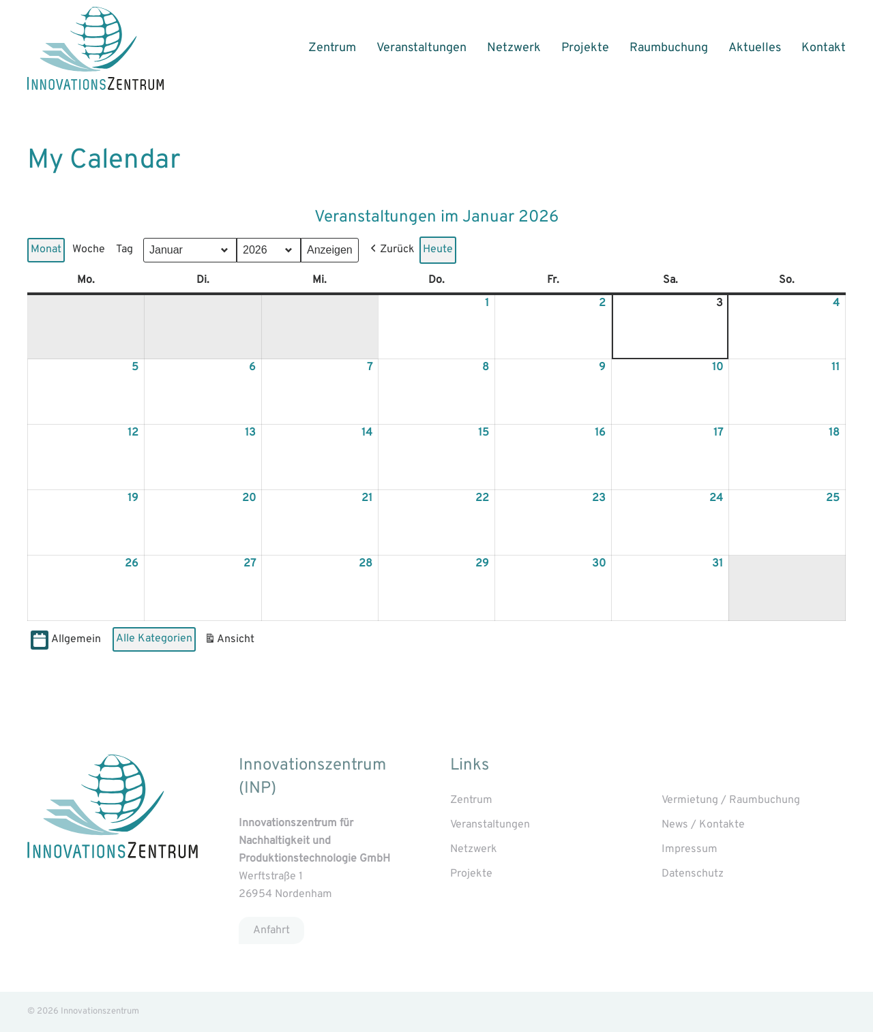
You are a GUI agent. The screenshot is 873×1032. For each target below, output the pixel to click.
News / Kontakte (703, 825)
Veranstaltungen (421, 48)
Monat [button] (46, 249)
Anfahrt (271, 930)
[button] (391, 250)
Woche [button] (88, 249)
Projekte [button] (585, 48)
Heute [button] (438, 249)
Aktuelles (754, 48)
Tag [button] (124, 249)
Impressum (689, 849)
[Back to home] (95, 48)
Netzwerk (514, 48)
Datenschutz (693, 874)
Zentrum (332, 48)
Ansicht (231, 642)
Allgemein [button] (66, 640)
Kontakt (823, 48)
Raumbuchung (669, 48)
